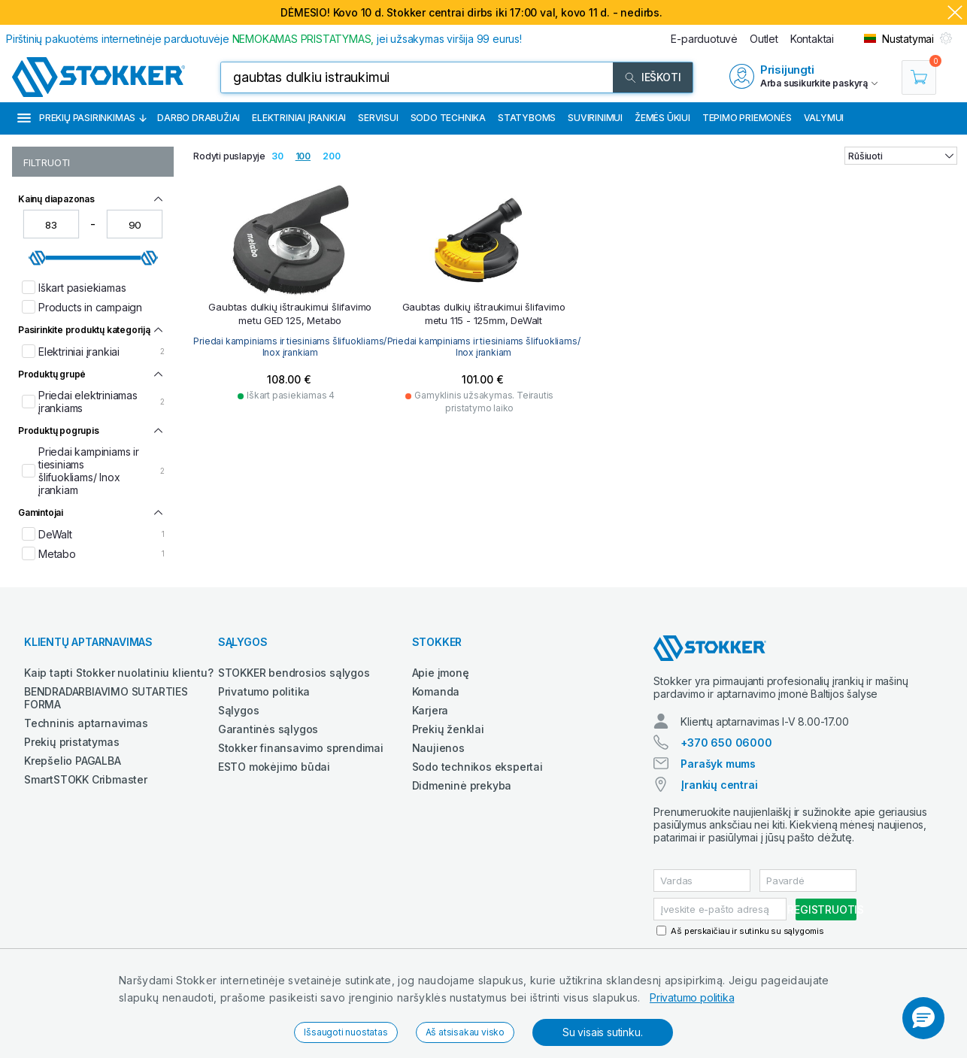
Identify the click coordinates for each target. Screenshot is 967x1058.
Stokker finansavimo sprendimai (300, 747)
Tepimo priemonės (747, 117)
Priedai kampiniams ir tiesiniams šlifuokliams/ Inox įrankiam (289, 344)
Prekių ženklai (448, 729)
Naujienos (438, 747)
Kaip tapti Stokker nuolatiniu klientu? (118, 672)
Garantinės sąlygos (268, 729)
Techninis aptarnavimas (86, 723)
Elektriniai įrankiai (299, 117)
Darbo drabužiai (198, 117)
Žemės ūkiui (662, 117)
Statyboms (527, 117)
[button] (923, 1018)
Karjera (430, 710)
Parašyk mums (718, 763)
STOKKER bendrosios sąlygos (294, 672)
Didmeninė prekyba (462, 785)
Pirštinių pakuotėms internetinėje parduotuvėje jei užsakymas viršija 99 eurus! (264, 38)
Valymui (824, 117)
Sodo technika (448, 117)
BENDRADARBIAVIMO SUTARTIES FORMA (106, 698)
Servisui (378, 117)
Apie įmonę (440, 672)
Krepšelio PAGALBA (72, 760)
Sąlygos (238, 710)
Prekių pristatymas (71, 741)
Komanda (436, 691)
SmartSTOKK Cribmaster (85, 779)
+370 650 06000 (726, 742)
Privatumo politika (692, 997)
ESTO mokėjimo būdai (274, 766)
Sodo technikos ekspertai (477, 766)
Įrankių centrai (719, 784)
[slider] (37, 258)
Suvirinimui (595, 117)
